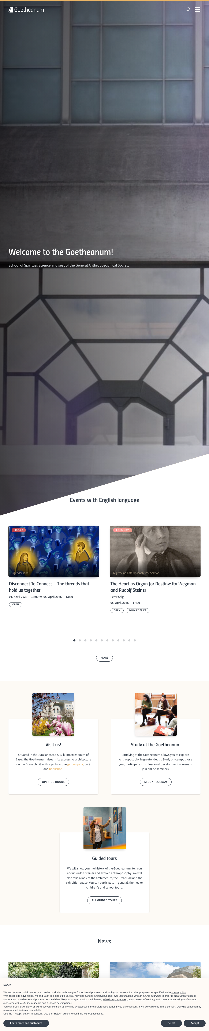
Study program (155, 782)
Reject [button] (171, 1023)
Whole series (137, 610)
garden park (75, 764)
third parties (66, 995)
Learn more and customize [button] (26, 1023)
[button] (74, 640)
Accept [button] (194, 1023)
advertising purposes (114, 999)
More (104, 657)
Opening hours (53, 782)
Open (15, 604)
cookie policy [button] (179, 992)
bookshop (56, 769)
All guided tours (104, 900)
